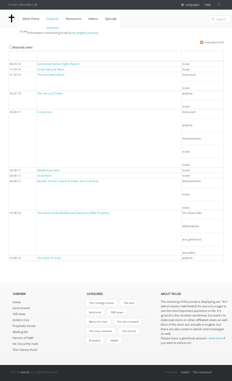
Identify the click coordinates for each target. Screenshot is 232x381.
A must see (44, 112)
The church (129, 331)
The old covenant (128, 321)
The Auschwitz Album (51, 74)
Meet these (30, 18)
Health (114, 340)
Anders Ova (21, 320)
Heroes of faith (23, 338)
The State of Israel (49, 258)
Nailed (185, 372)
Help (208, 5)
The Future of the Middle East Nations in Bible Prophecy (73, 213)
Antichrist (95, 312)
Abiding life (20, 332)
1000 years (117, 312)
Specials (111, 18)
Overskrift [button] (46, 55)
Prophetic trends (24, 326)
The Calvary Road (25, 350)
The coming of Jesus (101, 303)
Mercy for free (98, 321)
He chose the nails (25, 344)
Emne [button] (189, 55)
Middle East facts (48, 170)
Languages (192, 5)
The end (129, 303)
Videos (93, 18)
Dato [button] (16, 55)
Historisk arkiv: (23, 47)
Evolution (95, 340)
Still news (19, 314)
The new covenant (100, 331)
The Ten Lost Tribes (50, 93)
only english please (83, 33)
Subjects (52, 18)
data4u (25, 372)
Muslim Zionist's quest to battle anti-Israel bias (68, 181)
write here (215, 338)
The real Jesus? (202, 372)
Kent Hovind (21, 308)
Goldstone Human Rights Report (58, 64)
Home (17, 302)
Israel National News (50, 69)
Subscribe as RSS (214, 42)
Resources (73, 18)
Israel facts (44, 175)
